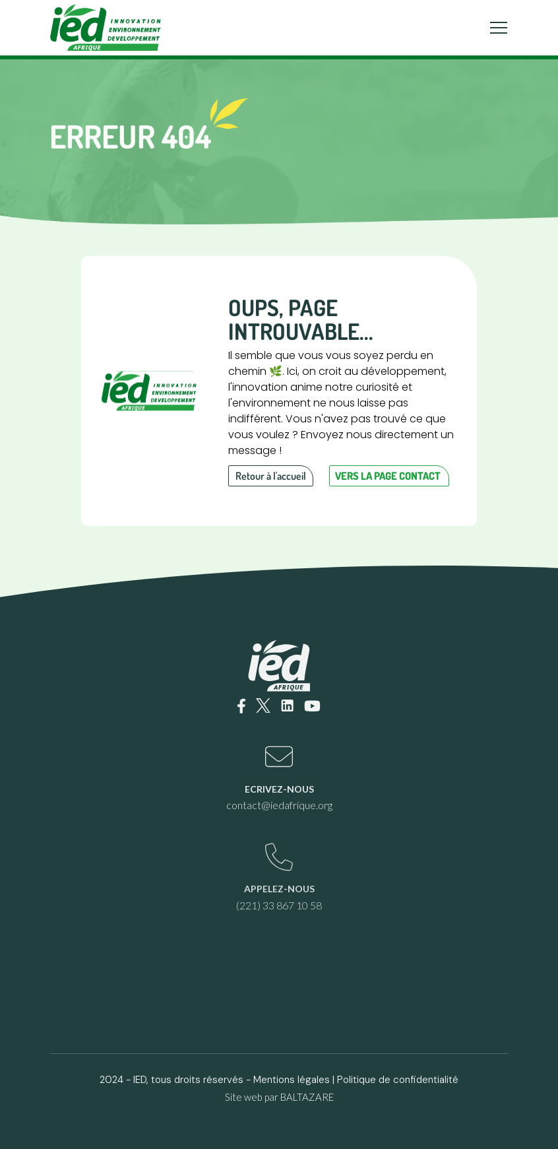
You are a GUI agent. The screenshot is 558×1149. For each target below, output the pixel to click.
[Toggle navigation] (499, 28)
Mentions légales (291, 1079)
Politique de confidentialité (397, 1079)
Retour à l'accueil (270, 475)
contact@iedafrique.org (279, 805)
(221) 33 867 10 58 (279, 905)
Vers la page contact (388, 475)
